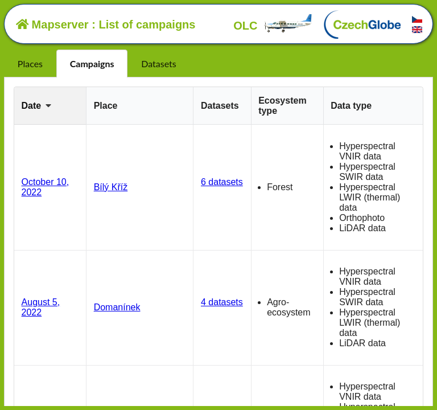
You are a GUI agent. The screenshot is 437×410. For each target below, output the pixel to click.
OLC (273, 25)
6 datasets (222, 182)
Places (30, 63)
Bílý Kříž (111, 187)
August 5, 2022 (41, 307)
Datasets (158, 63)
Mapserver (52, 24)
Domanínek (117, 307)
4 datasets (222, 302)
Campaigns (92, 63)
